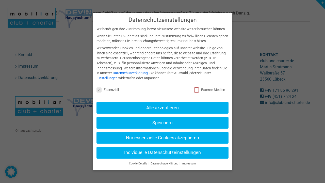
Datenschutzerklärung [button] (165, 158)
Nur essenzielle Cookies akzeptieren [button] (162, 132)
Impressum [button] (189, 158)
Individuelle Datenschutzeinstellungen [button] (162, 147)
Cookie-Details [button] (138, 158)
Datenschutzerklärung (130, 68)
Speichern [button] (162, 117)
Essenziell (107, 84)
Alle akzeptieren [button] (162, 102)
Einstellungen (107, 73)
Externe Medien (209, 84)
